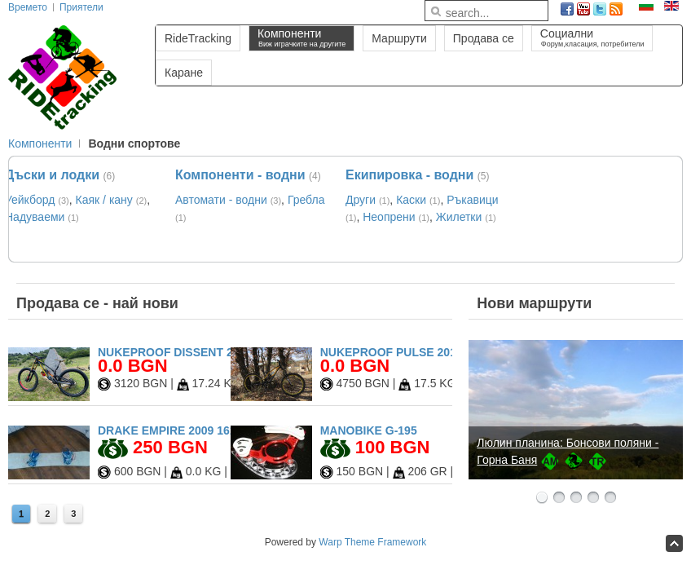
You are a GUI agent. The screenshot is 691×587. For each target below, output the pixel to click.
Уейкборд (30, 199)
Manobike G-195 (368, 430)
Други (361, 199)
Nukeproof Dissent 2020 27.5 (187, 352)
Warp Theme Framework (372, 542)
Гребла (306, 199)
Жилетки (459, 216)
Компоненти (40, 143)
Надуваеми (34, 216)
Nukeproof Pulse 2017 (391, 352)
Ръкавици (472, 199)
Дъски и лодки (52, 175)
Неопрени (389, 216)
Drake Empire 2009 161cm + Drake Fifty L (225, 430)
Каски (411, 199)
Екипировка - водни (409, 175)
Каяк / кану (104, 199)
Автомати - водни (221, 199)
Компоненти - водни (240, 175)
